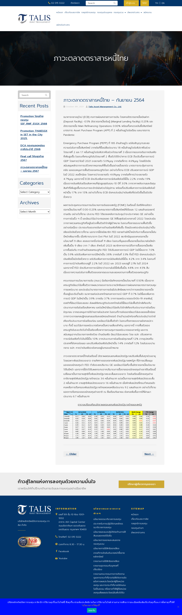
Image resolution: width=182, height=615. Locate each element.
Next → (149, 454)
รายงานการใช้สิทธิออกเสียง (106, 561)
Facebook (64, 551)
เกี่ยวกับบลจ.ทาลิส (72, 12)
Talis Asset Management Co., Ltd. (104, 106)
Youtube (63, 558)
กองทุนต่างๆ (137, 528)
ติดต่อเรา (74, 3)
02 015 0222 (56, 3)
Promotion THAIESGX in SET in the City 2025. (33, 134)
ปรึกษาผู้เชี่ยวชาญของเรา (141, 484)
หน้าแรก (59, 12)
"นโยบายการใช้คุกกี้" (91, 605)
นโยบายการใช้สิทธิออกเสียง (106, 548)
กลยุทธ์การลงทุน (88, 12)
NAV (144, 3)
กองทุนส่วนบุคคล (104, 12)
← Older (71, 454)
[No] (178, 606)
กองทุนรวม (120, 12)
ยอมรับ (92, 610)
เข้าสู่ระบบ (131, 3)
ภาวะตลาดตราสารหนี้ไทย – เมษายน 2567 (33, 169)
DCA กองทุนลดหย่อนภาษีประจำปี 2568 (32, 147)
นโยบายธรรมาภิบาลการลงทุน (107, 519)
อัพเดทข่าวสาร (134, 12)
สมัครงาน (147, 12)
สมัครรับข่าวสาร (63, 25)
